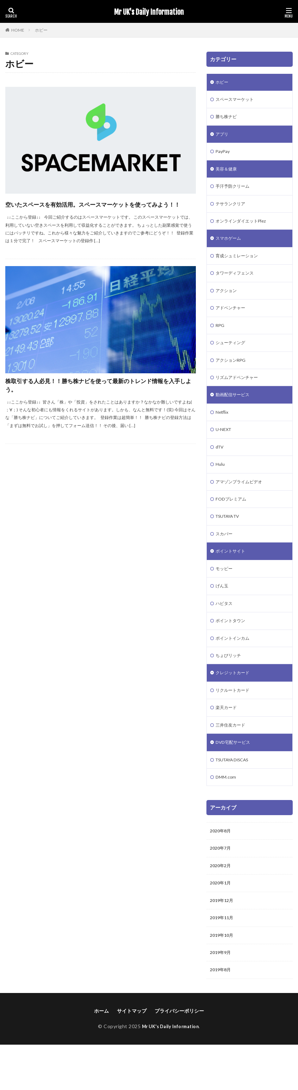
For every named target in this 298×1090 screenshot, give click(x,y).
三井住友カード (233, 759)
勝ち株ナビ (228, 119)
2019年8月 (222, 1015)
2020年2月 (222, 905)
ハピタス (225, 631)
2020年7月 (222, 887)
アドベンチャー (233, 320)
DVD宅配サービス (236, 777)
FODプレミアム (233, 521)
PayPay (224, 156)
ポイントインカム (235, 668)
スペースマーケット (238, 101)
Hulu (221, 485)
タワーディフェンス (238, 284)
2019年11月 (223, 960)
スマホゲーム (230, 247)
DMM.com (227, 814)
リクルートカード (235, 722)
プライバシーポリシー (179, 1056)
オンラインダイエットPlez (245, 229)
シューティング (233, 357)
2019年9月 (222, 996)
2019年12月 (223, 941)
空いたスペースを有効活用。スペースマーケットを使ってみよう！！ (100, 209)
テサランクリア (233, 211)
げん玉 (223, 613)
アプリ (223, 138)
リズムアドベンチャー (240, 393)
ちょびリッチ (230, 686)
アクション (228, 302)
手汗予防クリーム (235, 192)
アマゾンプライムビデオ (243, 503)
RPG (221, 339)
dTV (220, 467)
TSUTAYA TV (231, 540)
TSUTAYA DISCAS (236, 796)
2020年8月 (222, 868)
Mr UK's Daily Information (149, 12)
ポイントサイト (233, 576)
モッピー (225, 595)
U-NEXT (225, 448)
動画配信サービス (235, 412)
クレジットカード (235, 704)
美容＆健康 (228, 174)
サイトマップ (132, 1056)
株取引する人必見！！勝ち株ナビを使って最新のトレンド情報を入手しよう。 (99, 402)
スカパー (225, 558)
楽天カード (228, 741)
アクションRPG (233, 375)
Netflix (223, 430)
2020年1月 (222, 923)
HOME (17, 30)
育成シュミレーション (240, 266)
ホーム (101, 1056)
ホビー (41, 30)
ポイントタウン (233, 649)
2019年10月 (223, 978)
